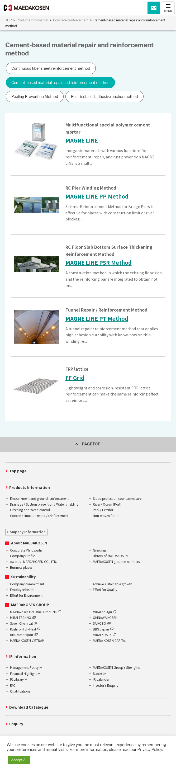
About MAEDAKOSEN (29, 542)
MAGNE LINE (81, 140)
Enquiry (16, 723)
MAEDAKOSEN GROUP (30, 604)
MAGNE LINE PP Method (97, 196)
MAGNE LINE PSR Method (98, 262)
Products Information (29, 487)
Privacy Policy (149, 749)
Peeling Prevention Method (34, 96)
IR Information (22, 656)
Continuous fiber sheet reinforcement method (50, 68)
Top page (18, 470)
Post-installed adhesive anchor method (104, 96)
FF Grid (74, 378)
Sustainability (23, 576)
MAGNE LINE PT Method (96, 318)
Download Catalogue (28, 707)
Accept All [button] (19, 760)
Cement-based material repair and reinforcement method (60, 82)
